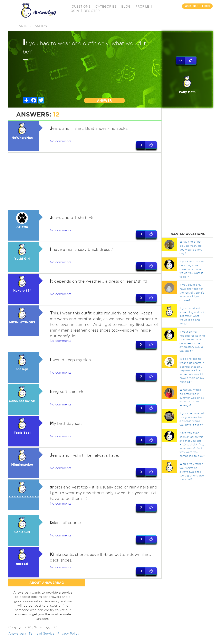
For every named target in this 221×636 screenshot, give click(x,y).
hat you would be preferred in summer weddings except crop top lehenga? (192, 397)
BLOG (126, 6)
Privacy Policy (68, 633)
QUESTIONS (80, 6)
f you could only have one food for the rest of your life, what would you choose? (192, 292)
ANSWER (104, 100)
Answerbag (17, 633)
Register (92, 10)
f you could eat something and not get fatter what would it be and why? (192, 316)
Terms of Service (42, 633)
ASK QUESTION (197, 6)
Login (74, 10)
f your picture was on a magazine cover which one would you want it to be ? (192, 269)
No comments (60, 141)
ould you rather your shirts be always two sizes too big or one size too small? (192, 471)
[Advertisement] (85, 181)
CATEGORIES (105, 6)
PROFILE (142, 6)
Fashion (39, 26)
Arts (23, 26)
